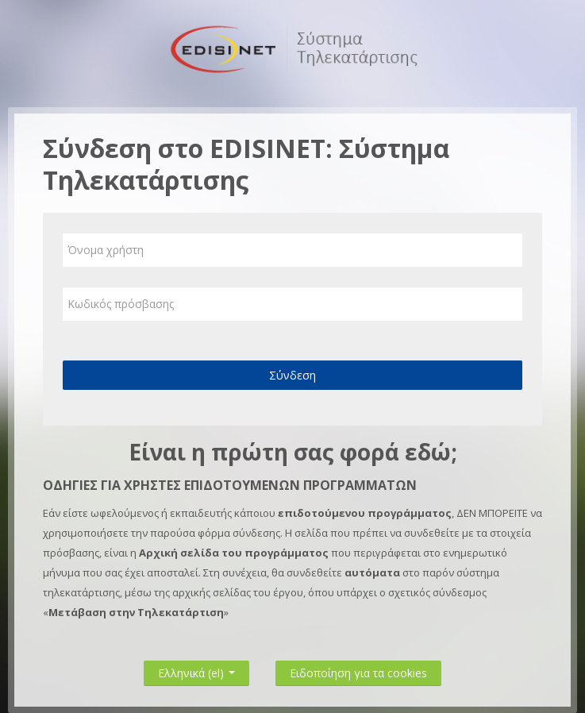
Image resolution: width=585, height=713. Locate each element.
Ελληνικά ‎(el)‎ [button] (196, 669)
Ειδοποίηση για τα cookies (358, 672)
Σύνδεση (292, 375)
